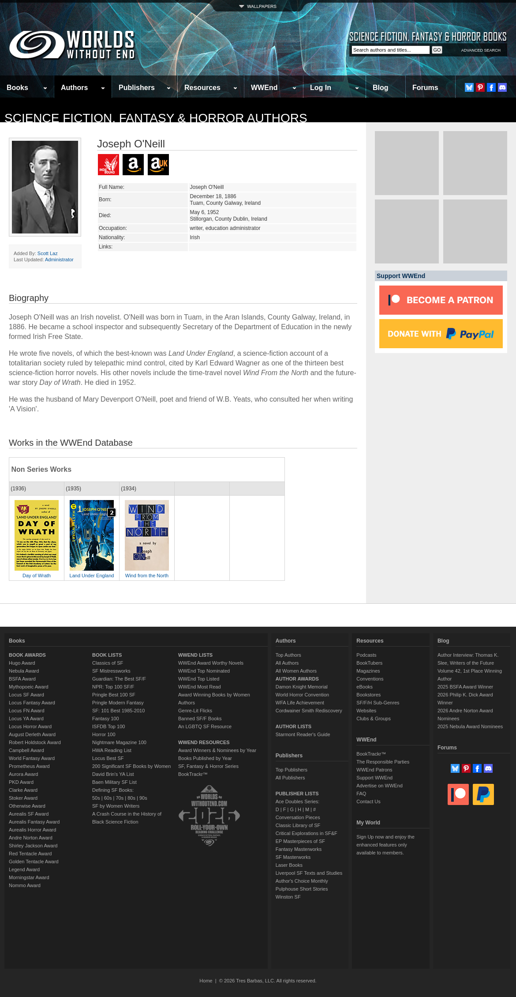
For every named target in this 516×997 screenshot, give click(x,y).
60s (108, 798)
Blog (381, 87)
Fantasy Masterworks (299, 849)
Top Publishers (291, 769)
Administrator (59, 259)
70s (119, 798)
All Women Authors (296, 670)
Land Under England (92, 575)
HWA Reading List (111, 750)
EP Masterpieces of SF (300, 841)
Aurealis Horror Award (32, 829)
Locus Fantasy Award (32, 702)
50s (96, 798)
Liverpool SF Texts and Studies (309, 873)
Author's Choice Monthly (302, 881)
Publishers (137, 87)
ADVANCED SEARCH (481, 50)
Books (17, 87)
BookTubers (369, 663)
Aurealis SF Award (29, 813)
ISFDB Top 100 (108, 726)
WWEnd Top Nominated (204, 670)
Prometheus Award (29, 766)
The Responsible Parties (382, 761)
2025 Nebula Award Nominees (470, 726)
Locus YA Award (26, 718)
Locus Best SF (108, 758)
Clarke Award (23, 790)
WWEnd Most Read (199, 686)
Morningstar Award (29, 877)
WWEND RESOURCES (204, 742)
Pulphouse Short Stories (302, 889)
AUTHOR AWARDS (297, 678)
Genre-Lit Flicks (195, 710)
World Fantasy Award (32, 758)
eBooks (364, 686)
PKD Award (21, 782)
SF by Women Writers (115, 806)
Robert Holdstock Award (35, 742)
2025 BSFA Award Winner (465, 686)
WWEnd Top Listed (198, 678)
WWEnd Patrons (374, 769)
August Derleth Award (32, 734)
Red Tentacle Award (30, 853)
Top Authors (288, 655)
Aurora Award (23, 774)
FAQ (361, 793)
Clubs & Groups (373, 718)
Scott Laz (47, 253)
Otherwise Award (27, 806)
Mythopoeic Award (29, 686)
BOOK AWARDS (27, 655)
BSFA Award (22, 678)
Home (205, 980)
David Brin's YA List (113, 774)
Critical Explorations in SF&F (306, 833)
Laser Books (289, 865)
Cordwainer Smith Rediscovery (309, 710)
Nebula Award (24, 670)
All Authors (287, 663)
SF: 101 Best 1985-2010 (118, 710)
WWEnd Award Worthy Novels (210, 663)
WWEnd (264, 87)
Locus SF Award (26, 694)
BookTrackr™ (193, 774)
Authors (74, 87)
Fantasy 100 (105, 718)
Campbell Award (26, 750)
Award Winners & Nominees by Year (217, 750)
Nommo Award (25, 885)
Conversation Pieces (298, 817)
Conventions (369, 678)
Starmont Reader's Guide (303, 734)
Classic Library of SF (298, 825)
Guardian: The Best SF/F (119, 678)
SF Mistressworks (111, 670)
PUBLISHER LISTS (297, 793)
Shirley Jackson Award (33, 845)
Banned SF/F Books (199, 718)
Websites (366, 710)
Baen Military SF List (114, 782)
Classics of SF (107, 663)
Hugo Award (22, 663)
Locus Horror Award (30, 726)
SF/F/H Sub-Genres (377, 702)
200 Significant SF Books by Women (131, 766)
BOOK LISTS (107, 655)
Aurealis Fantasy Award (34, 821)
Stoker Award (23, 798)
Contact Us (368, 801)
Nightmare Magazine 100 (119, 742)
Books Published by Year (205, 758)
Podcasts (366, 655)
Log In (320, 87)
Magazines (368, 670)
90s (143, 798)
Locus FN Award (27, 710)
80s (131, 798)
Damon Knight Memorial (302, 686)
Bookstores (368, 694)
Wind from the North (146, 575)
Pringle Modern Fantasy (118, 702)
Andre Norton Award (30, 837)
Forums (425, 87)
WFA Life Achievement (300, 702)
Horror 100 (104, 734)
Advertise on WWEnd (379, 785)
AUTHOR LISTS (293, 726)
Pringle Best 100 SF (113, 694)
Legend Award (24, 869)
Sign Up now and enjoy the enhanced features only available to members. (385, 844)
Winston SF (288, 896)
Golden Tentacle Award (34, 861)
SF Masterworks (293, 857)
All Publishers (290, 777)
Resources (202, 87)
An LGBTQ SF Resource (205, 726)
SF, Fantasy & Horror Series (208, 766)
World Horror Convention (302, 694)
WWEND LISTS (195, 655)
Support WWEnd (374, 777)
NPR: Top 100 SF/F (113, 686)
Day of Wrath (36, 575)
